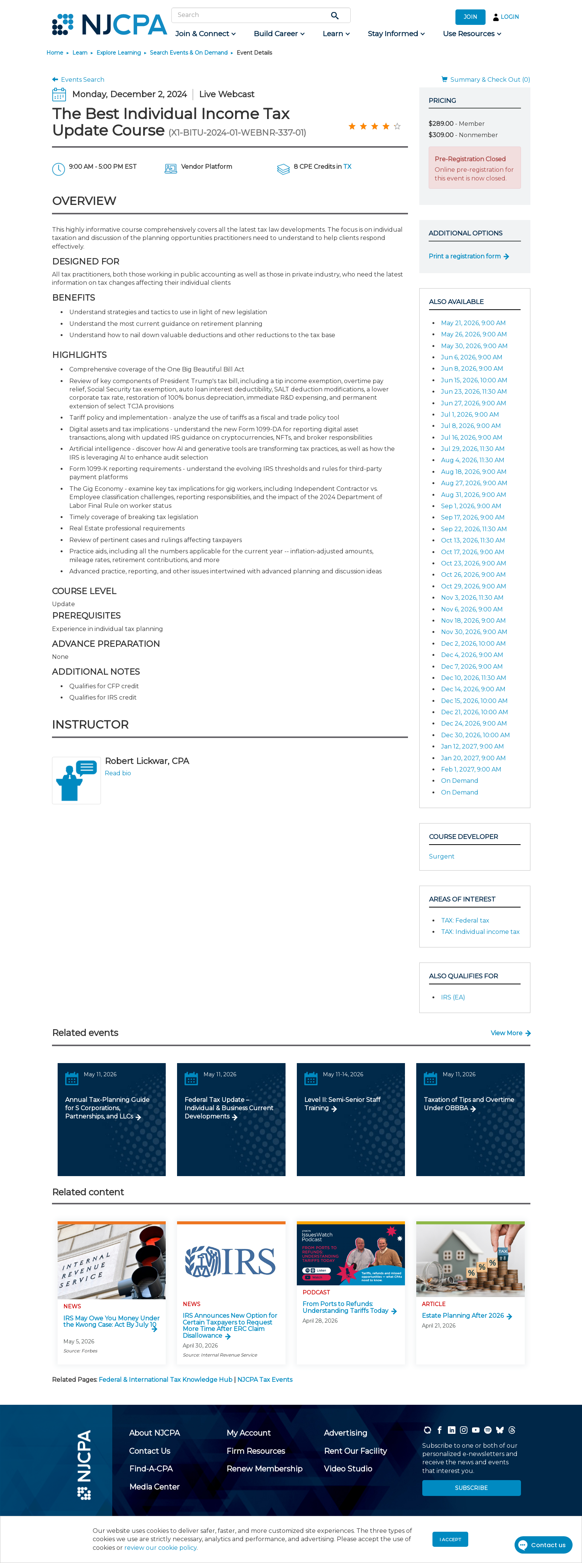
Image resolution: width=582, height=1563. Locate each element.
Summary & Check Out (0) (485, 79)
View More (506, 1033)
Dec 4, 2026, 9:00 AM (472, 655)
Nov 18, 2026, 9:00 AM (473, 620)
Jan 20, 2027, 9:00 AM (473, 758)
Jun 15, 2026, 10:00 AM (474, 380)
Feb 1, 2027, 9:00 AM (471, 769)
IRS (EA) (453, 997)
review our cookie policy (160, 1547)
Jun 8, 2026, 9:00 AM (472, 368)
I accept (450, 1539)
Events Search (78, 79)
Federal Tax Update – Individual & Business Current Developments (229, 1108)
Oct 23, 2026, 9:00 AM (473, 563)
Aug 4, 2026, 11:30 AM (472, 460)
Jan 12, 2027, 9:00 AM (472, 746)
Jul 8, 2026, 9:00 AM (471, 425)
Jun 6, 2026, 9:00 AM (472, 357)
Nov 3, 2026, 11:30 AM (472, 597)
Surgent (442, 856)
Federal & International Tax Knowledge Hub (165, 1379)
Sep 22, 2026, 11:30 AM (474, 529)
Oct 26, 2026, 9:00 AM (473, 574)
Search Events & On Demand (189, 52)
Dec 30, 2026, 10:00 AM (475, 735)
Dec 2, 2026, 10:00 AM (473, 643)
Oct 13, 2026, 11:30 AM (473, 540)
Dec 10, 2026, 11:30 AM (473, 677)
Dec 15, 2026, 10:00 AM (474, 700)
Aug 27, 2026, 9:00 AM (474, 483)
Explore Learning (118, 52)
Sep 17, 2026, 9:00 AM (473, 517)
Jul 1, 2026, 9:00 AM (470, 414)
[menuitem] (205, 33)
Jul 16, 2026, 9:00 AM (472, 437)
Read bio (118, 773)
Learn (79, 52)
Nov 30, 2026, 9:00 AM (474, 632)
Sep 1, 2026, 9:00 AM (471, 506)
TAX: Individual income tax (480, 931)
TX (347, 166)
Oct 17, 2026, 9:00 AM (472, 552)
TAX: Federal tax (465, 920)
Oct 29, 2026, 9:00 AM (473, 586)
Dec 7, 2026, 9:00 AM (472, 666)
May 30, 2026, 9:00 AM (474, 346)
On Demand (459, 780)
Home (54, 52)
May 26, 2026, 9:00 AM (474, 334)
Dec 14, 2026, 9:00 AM (473, 689)
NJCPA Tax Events (264, 1379)
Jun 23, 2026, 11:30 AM (474, 391)
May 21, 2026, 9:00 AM (473, 323)
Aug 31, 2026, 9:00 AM (473, 494)
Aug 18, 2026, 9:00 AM (474, 471)
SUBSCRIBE (471, 1488)
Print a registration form (465, 256)
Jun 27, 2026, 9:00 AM (473, 403)
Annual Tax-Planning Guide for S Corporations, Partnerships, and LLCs (107, 1108)
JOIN (470, 17)
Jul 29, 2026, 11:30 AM (473, 448)
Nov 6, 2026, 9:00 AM (472, 609)
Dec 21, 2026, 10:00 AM (474, 712)
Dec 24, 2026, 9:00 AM (474, 723)
